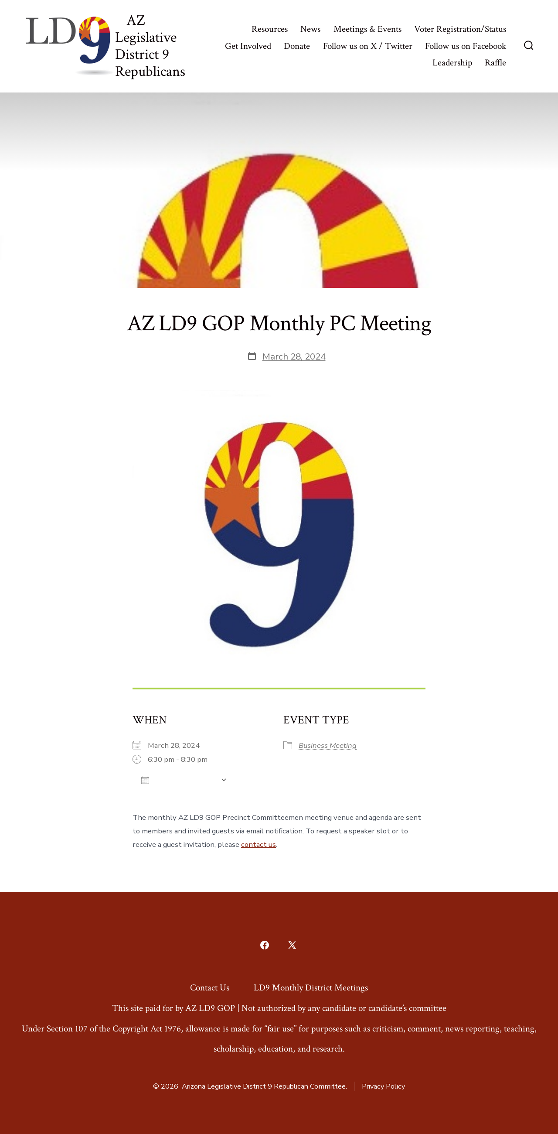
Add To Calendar (178, 780)
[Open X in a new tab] (292, 945)
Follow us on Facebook (465, 46)
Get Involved (248, 46)
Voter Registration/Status (460, 29)
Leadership (452, 63)
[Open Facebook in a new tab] (264, 945)
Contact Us (209, 988)
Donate (297, 46)
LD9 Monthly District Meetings (311, 988)
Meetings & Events (367, 29)
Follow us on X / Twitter (367, 46)
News (310, 29)
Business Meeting (328, 745)
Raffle (495, 63)
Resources (270, 29)
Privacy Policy (383, 1086)
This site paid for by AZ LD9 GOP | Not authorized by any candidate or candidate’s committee (279, 1008)
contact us (258, 844)
